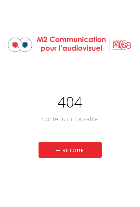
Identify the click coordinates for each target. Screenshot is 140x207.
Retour (70, 150)
